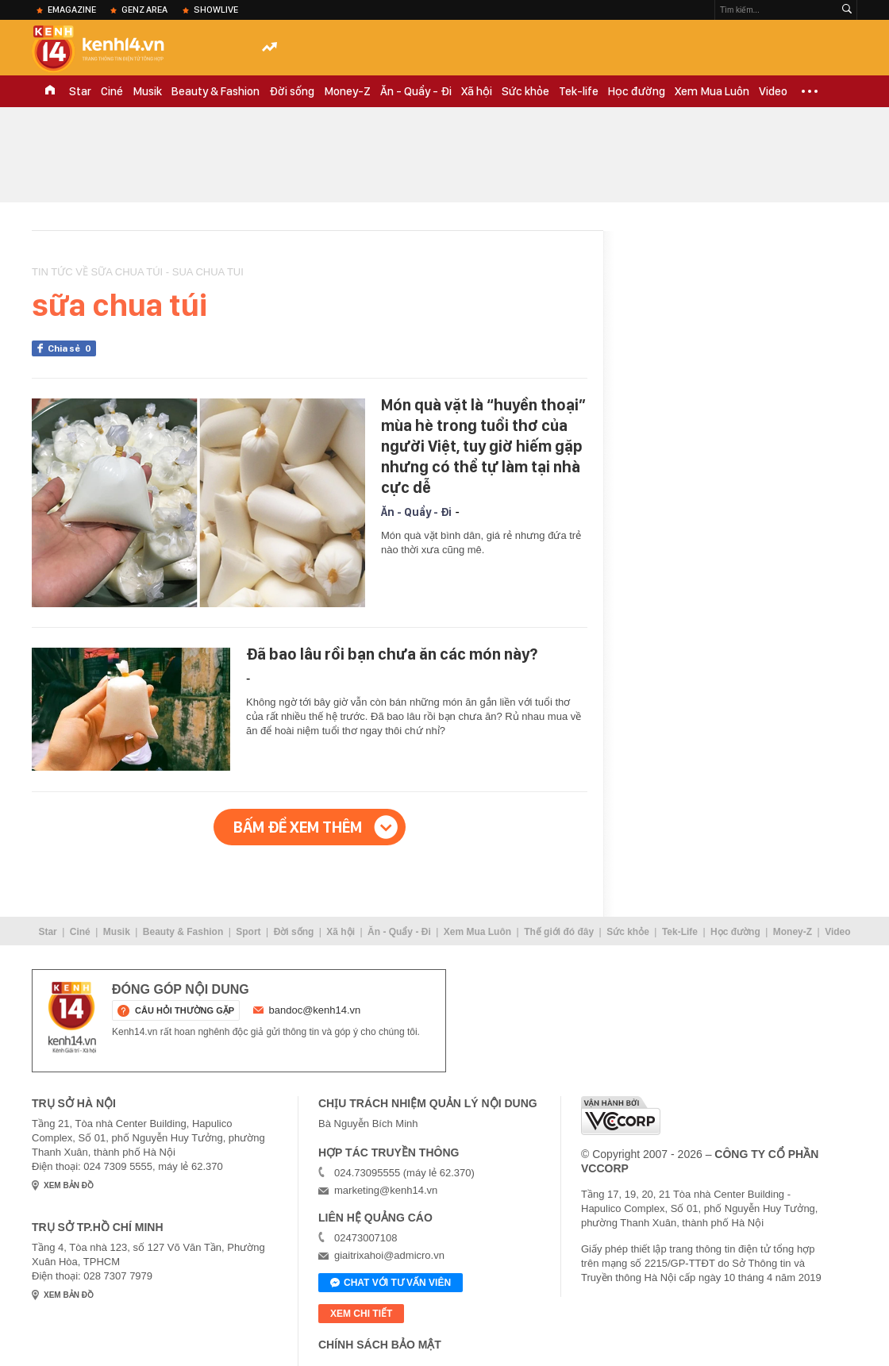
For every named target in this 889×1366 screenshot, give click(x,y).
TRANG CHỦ (50, 91)
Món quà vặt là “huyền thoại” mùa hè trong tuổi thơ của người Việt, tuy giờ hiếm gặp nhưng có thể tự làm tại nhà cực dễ (483, 446)
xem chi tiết (361, 1313)
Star (80, 91)
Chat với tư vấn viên (390, 1283)
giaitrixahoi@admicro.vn (389, 1255)
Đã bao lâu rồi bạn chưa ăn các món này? (391, 654)
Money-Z (347, 91)
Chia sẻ (72, 348)
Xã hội (476, 91)
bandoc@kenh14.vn (315, 1010)
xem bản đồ (69, 1185)
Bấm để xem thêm (297, 827)
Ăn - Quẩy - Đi (416, 91)
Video (773, 91)
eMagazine (72, 9)
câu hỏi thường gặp (184, 1010)
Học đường (636, 91)
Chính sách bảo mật (379, 1344)
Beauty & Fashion (215, 91)
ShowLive (216, 9)
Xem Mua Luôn (712, 91)
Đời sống (291, 91)
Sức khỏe (525, 91)
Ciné (112, 91)
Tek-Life (680, 931)
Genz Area (144, 9)
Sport (248, 931)
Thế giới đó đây (559, 931)
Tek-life (578, 91)
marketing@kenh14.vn (385, 1190)
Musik (147, 91)
